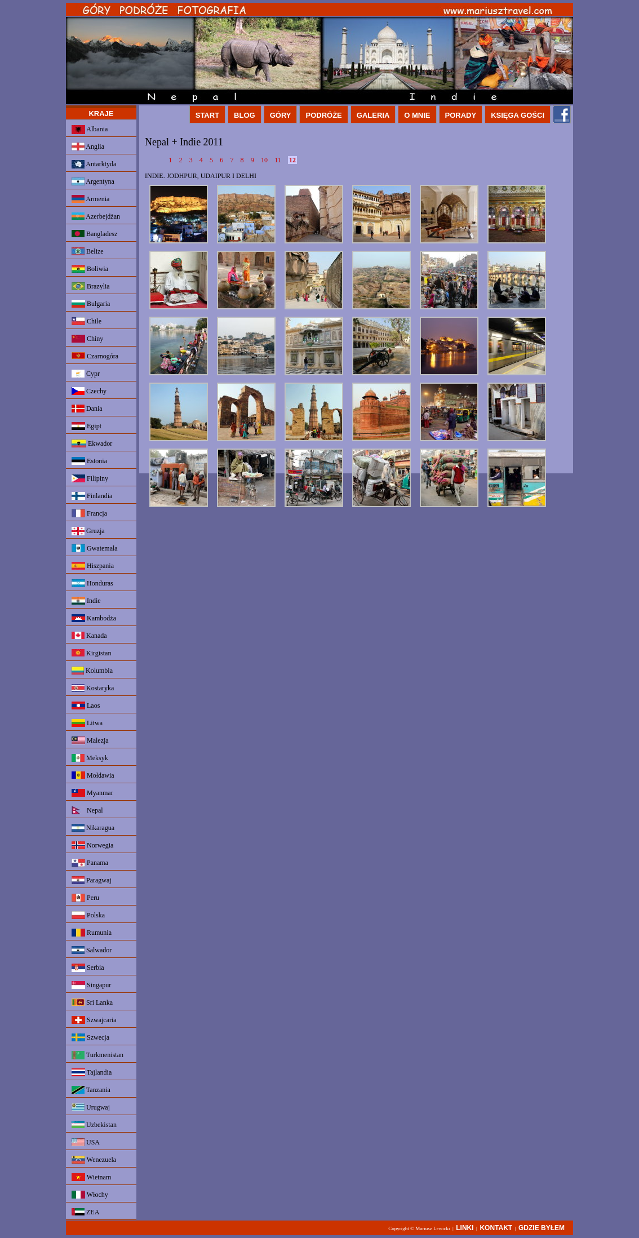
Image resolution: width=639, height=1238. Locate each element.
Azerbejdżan (96, 216)
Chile (86, 321)
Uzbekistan (94, 1125)
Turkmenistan (97, 1055)
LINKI (464, 1228)
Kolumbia (92, 671)
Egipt (86, 426)
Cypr (86, 374)
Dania (87, 408)
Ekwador (92, 443)
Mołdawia (93, 775)
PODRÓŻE (323, 115)
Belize (88, 251)
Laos (86, 705)
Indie (86, 601)
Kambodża (94, 618)
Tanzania (91, 1090)
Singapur (91, 985)
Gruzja (88, 531)
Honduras (92, 583)
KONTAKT (496, 1228)
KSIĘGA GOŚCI (517, 115)
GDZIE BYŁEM (541, 1228)
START (207, 115)
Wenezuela (94, 1160)
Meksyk (90, 758)
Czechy (89, 391)
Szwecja (90, 1037)
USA (86, 1142)
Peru (85, 898)
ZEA (85, 1212)
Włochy (90, 1195)
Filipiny (90, 478)
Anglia (88, 146)
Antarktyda (94, 164)
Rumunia (92, 933)
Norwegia (92, 845)
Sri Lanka (92, 1002)
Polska (88, 915)
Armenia (90, 199)
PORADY (461, 115)
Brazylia (91, 286)
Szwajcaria (94, 1020)
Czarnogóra (95, 356)
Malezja (90, 740)
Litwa (87, 723)
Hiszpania (93, 566)
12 (292, 160)
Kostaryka (93, 688)
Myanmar (92, 793)
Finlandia (92, 496)
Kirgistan (91, 653)
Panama (90, 863)
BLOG (244, 115)
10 (265, 160)
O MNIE (417, 115)
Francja (89, 513)
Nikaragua (93, 828)
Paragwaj (92, 880)
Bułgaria (91, 304)
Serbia (88, 968)
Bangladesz (94, 234)
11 (278, 160)
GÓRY (280, 115)
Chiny (87, 339)
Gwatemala (95, 548)
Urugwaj (91, 1107)
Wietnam (91, 1177)
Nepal (87, 810)
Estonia (89, 461)
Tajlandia (92, 1072)
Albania (90, 129)
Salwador (92, 950)
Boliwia (90, 269)
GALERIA (373, 115)
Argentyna (93, 181)
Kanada (89, 636)
